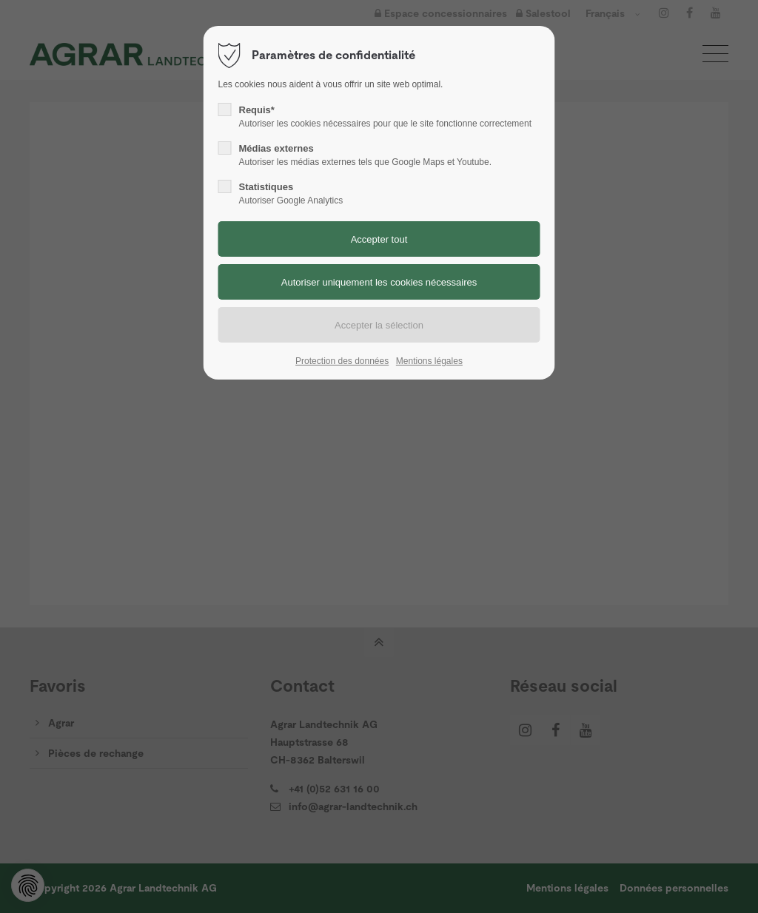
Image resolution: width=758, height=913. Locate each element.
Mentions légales (429, 361)
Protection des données (342, 361)
